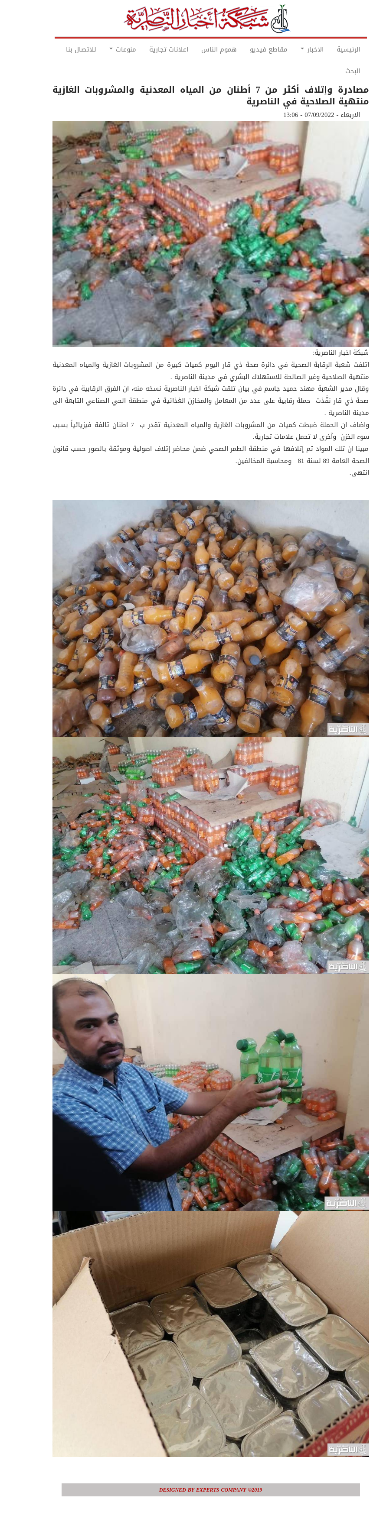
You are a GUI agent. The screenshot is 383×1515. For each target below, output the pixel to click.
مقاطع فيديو (249, 49)
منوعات (103, 49)
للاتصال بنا (62, 49)
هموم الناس (200, 49)
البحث (333, 71)
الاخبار (293, 49)
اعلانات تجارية (149, 49)
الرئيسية (329, 49)
